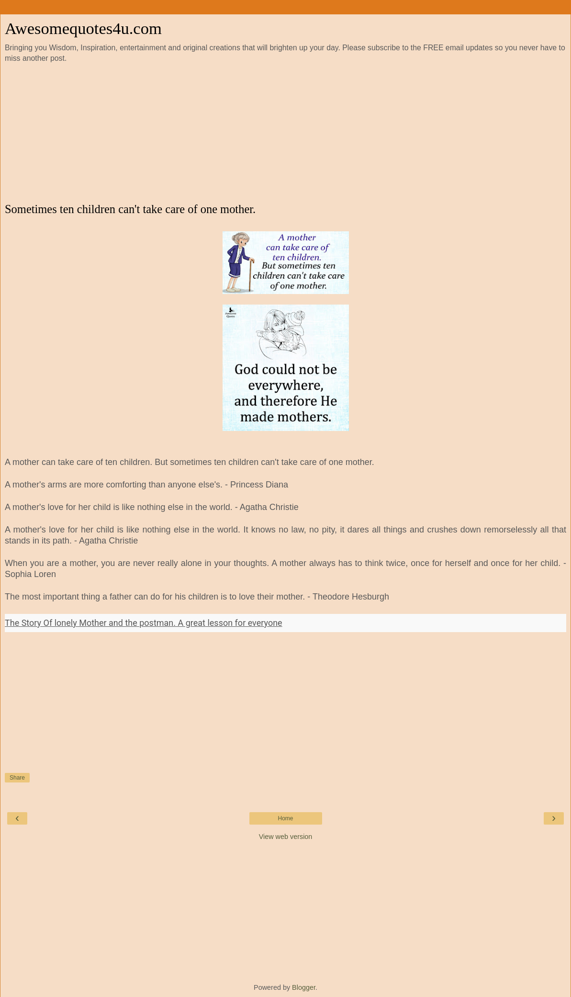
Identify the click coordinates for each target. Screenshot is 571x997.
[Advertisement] (286, 133)
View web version (286, 836)
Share (17, 777)
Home (285, 818)
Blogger (303, 987)
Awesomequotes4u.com (83, 28)
